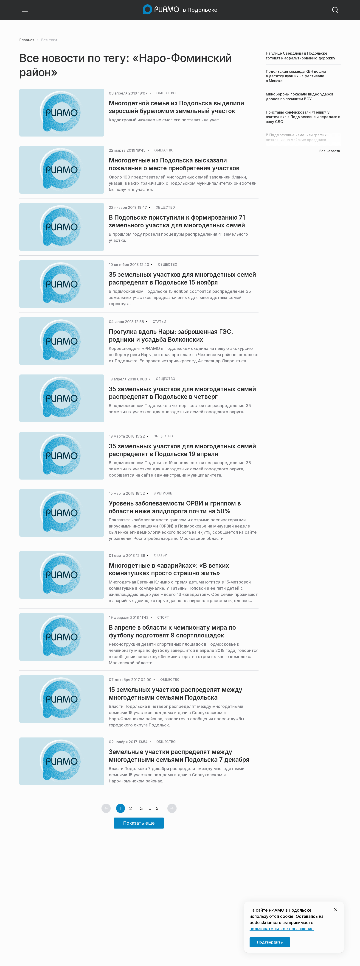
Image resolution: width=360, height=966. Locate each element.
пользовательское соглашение (282, 928)
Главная (26, 40)
